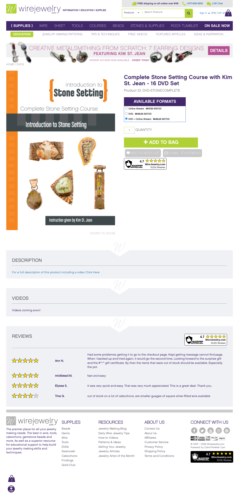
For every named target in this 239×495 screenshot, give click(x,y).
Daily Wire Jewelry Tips (114, 433)
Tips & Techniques (105, 34)
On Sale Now (217, 26)
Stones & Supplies (147, 26)
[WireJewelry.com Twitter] (202, 430)
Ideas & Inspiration (208, 34)
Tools (77, 26)
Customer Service (156, 442)
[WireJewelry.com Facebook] (194, 430)
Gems (66, 433)
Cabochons (69, 456)
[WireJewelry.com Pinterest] (227, 430)
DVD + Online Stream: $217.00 (147, 118)
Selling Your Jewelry (112, 447)
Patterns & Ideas (109, 442)
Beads (118, 26)
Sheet (59, 26)
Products (129, 13)
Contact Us (152, 428)
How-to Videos (108, 438)
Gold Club (68, 465)
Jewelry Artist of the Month (116, 456)
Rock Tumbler (184, 26)
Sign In (205, 13)
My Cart (222, 13)
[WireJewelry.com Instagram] (219, 430)
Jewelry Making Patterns (62, 34)
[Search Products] (189, 13)
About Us (150, 433)
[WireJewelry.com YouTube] (210, 430)
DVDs (20, 64)
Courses (97, 26)
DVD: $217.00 (138, 113)
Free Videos (137, 34)
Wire (43, 26)
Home (10, 64)
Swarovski (68, 451)
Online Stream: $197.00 (143, 108)
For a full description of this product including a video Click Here (56, 272)
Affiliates (150, 438)
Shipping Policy (154, 451)
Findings (67, 460)
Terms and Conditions (159, 456)
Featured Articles (171, 34)
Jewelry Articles (109, 451)
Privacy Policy (153, 447)
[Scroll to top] (11, 492)
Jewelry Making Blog (112, 428)
